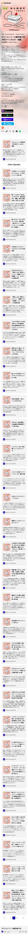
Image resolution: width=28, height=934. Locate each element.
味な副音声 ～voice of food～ (9, 42)
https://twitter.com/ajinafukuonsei (9, 81)
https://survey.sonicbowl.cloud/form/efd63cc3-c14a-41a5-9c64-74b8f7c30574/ (12, 102)
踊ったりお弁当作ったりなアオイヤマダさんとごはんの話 (18, 375)
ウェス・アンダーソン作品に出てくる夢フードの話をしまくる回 (18, 869)
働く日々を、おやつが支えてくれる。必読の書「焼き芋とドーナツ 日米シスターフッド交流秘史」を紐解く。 (18, 223)
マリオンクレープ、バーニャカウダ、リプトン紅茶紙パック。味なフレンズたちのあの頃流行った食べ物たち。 (18, 769)
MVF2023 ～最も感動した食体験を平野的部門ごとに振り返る (18, 424)
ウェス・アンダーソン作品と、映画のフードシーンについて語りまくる (18, 844)
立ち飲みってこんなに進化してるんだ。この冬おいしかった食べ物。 (18, 173)
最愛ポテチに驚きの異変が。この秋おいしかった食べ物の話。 (18, 597)
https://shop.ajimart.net (7, 90)
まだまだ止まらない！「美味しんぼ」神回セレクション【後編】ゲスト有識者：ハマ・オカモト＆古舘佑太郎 (18, 274)
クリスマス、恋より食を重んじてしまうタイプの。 (18, 448)
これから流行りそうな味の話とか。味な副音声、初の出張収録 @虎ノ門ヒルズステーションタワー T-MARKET (18, 325)
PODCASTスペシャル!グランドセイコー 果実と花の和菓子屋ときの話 (18, 670)
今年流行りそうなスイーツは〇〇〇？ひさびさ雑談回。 (18, 249)
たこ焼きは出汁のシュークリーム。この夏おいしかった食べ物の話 (18, 744)
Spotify (17, 68)
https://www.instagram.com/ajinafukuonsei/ (12, 80)
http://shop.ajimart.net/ (7, 96)
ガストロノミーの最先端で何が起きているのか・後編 (18, 144)
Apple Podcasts (11, 68)
